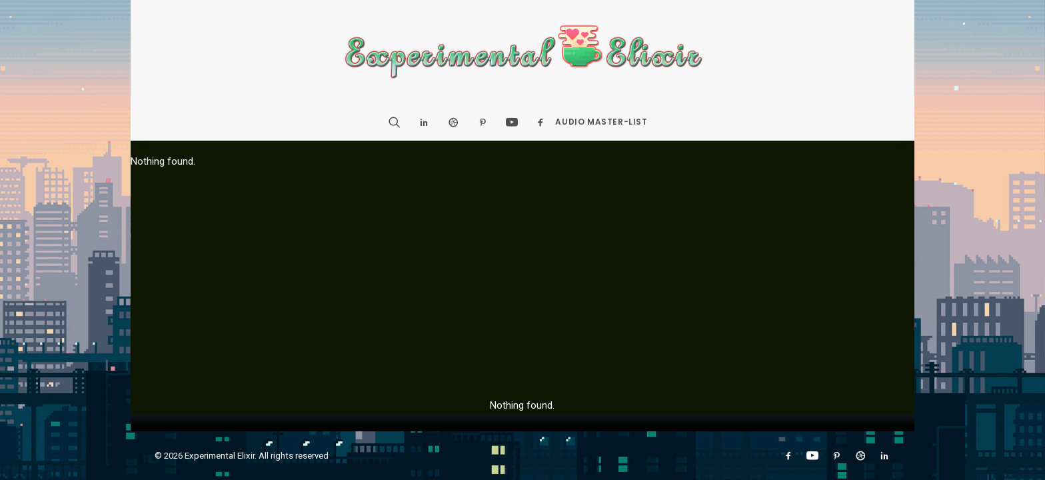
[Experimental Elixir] (523, 52)
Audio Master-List (601, 121)
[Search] (399, 122)
